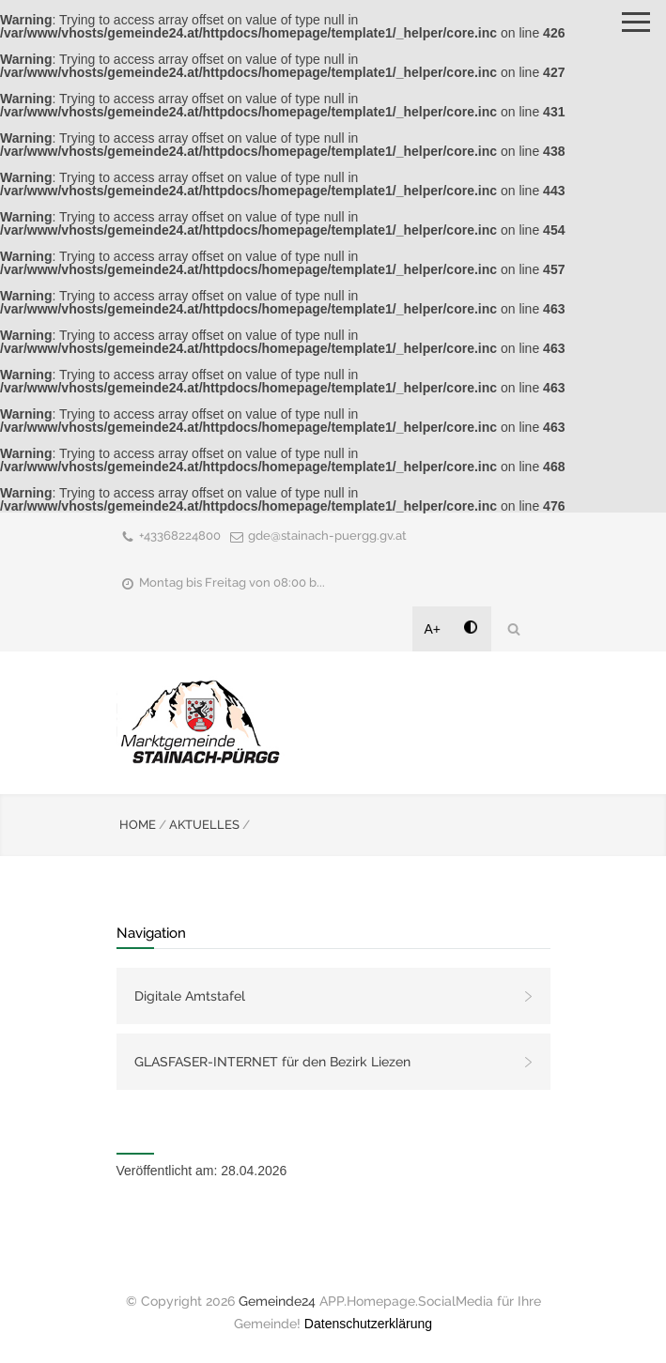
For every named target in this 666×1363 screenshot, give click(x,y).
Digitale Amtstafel (189, 995)
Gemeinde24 (277, 1301)
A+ (433, 628)
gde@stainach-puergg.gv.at (327, 535)
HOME (137, 825)
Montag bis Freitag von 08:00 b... (232, 582)
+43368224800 (180, 535)
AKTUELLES (204, 825)
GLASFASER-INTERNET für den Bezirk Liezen (272, 1061)
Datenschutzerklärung (368, 1323)
